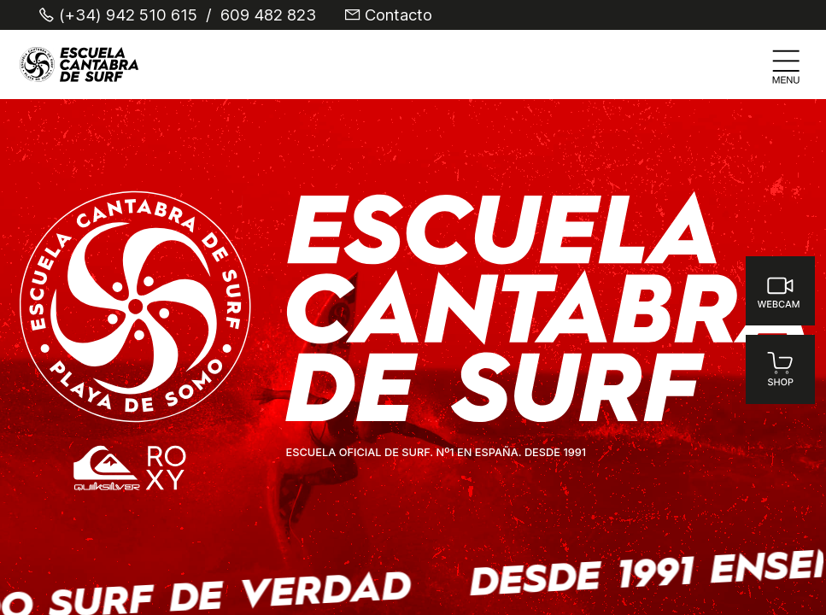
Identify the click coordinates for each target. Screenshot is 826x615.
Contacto (398, 15)
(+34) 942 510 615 (128, 15)
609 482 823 (268, 15)
